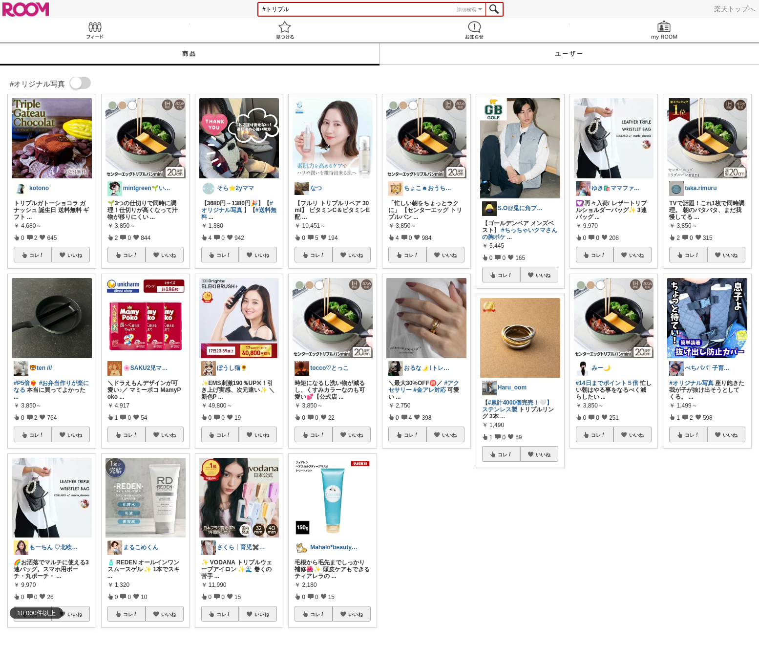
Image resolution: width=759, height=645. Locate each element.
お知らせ (474, 30)
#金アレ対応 (429, 390)
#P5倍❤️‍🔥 (25, 383)
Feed (95, 30)
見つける (285, 30)
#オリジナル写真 (237, 207)
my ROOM (664, 30)
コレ (36, 255)
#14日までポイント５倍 (607, 383)
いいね (74, 255)
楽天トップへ (734, 9)
